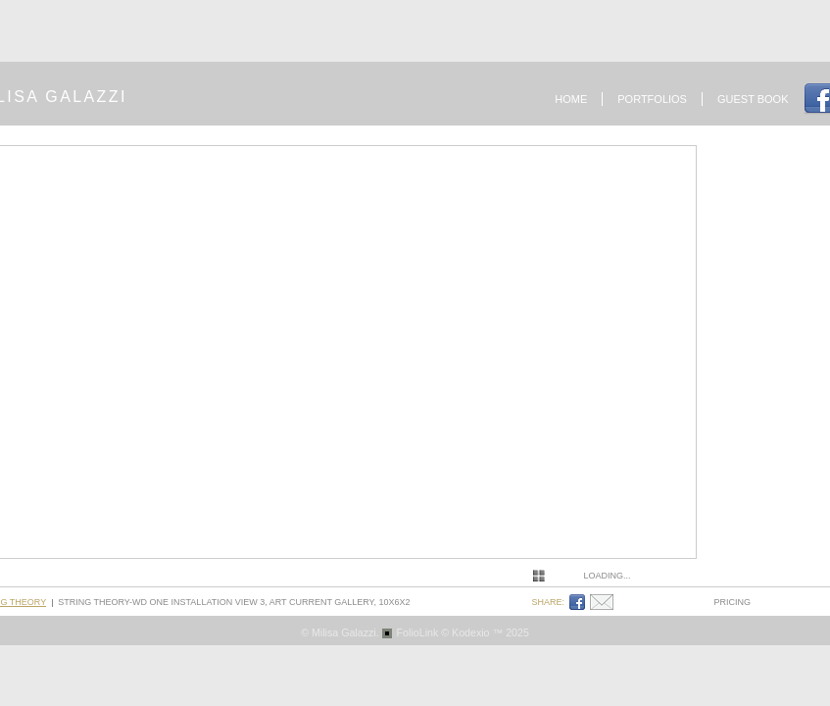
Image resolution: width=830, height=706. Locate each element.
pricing (733, 602)
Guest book (753, 99)
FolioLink (418, 632)
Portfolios (652, 99)
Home (571, 99)
